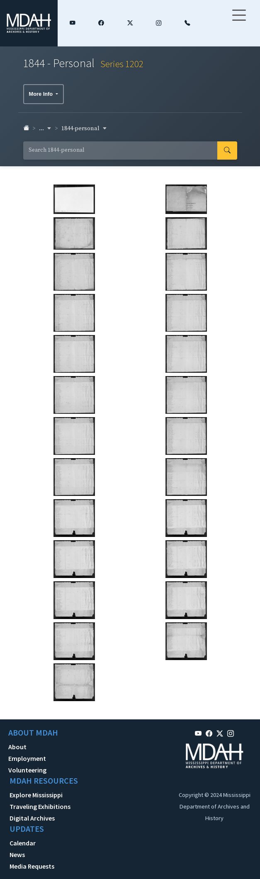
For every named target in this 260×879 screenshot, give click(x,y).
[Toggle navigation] (239, 20)
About (17, 747)
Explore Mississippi (36, 795)
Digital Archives (32, 818)
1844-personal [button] (84, 128)
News (17, 854)
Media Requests (32, 866)
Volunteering (27, 770)
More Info (41, 94)
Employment (27, 758)
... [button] (45, 128)
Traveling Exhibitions (40, 806)
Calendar (23, 843)
